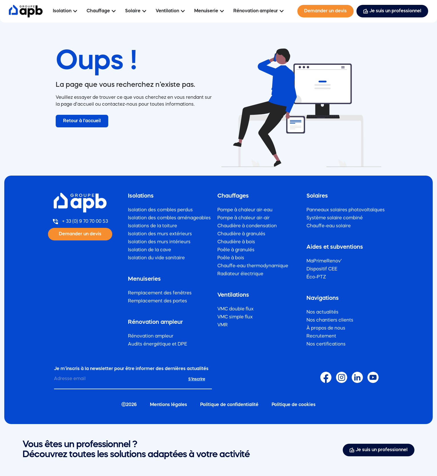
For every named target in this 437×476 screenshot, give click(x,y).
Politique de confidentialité (229, 405)
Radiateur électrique (240, 274)
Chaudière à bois (236, 242)
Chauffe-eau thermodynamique (252, 266)
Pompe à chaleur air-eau (244, 210)
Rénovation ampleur (150, 336)
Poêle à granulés (235, 250)
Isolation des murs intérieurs (159, 242)
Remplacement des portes (157, 301)
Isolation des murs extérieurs (160, 234)
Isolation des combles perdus (160, 210)
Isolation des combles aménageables (169, 218)
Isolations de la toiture (152, 226)
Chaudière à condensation (247, 226)
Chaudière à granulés (241, 234)
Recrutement (321, 336)
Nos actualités (322, 312)
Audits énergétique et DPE (157, 344)
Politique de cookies (294, 405)
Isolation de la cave (149, 250)
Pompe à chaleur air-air (243, 218)
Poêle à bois (230, 258)
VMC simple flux (235, 317)
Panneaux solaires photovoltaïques (345, 210)
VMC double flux (235, 309)
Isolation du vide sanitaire (156, 258)
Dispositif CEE (321, 269)
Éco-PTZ (316, 277)
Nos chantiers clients (329, 320)
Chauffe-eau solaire (328, 226)
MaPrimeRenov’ (324, 261)
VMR (222, 325)
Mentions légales (168, 405)
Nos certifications (326, 344)
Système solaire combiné (334, 218)
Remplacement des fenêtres (160, 293)
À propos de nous (325, 328)
